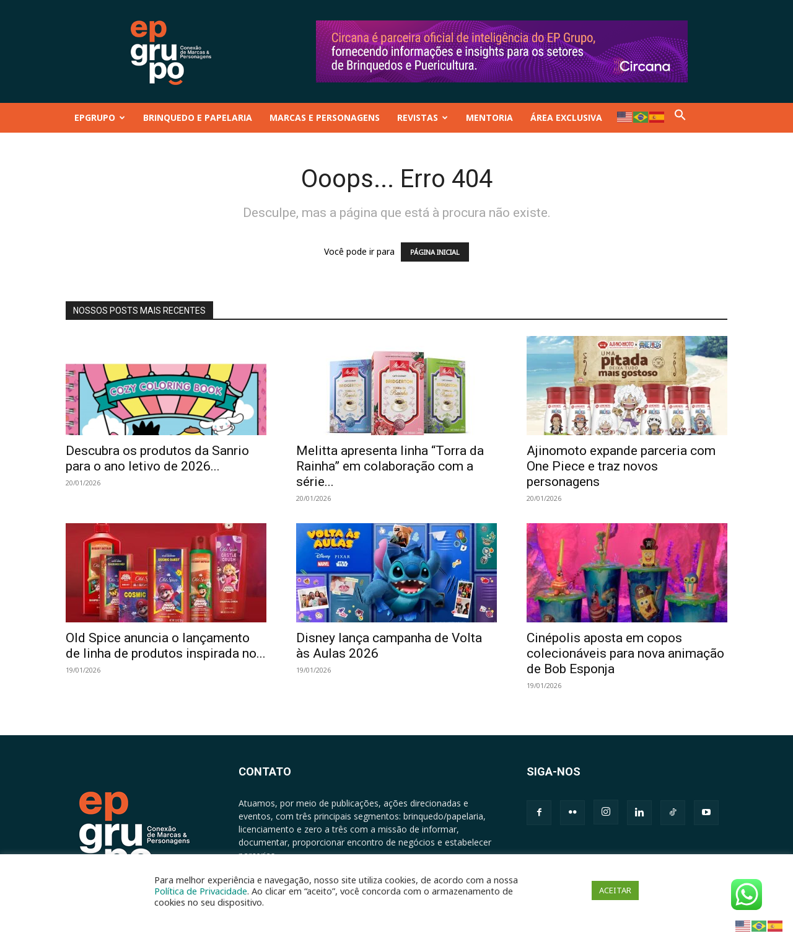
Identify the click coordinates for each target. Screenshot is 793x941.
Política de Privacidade (200, 891)
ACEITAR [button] (615, 890)
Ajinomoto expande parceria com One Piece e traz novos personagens (621, 466)
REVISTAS (422, 117)
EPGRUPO (99, 117)
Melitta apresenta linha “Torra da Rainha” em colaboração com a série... (390, 466)
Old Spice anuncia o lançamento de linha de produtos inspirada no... (166, 645)
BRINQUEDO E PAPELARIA (197, 117)
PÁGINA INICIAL (435, 252)
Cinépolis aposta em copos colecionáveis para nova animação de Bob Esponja (625, 653)
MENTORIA (489, 117)
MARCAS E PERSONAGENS (324, 117)
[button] (680, 117)
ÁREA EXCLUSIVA (566, 117)
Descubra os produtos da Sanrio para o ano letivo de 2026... (157, 458)
